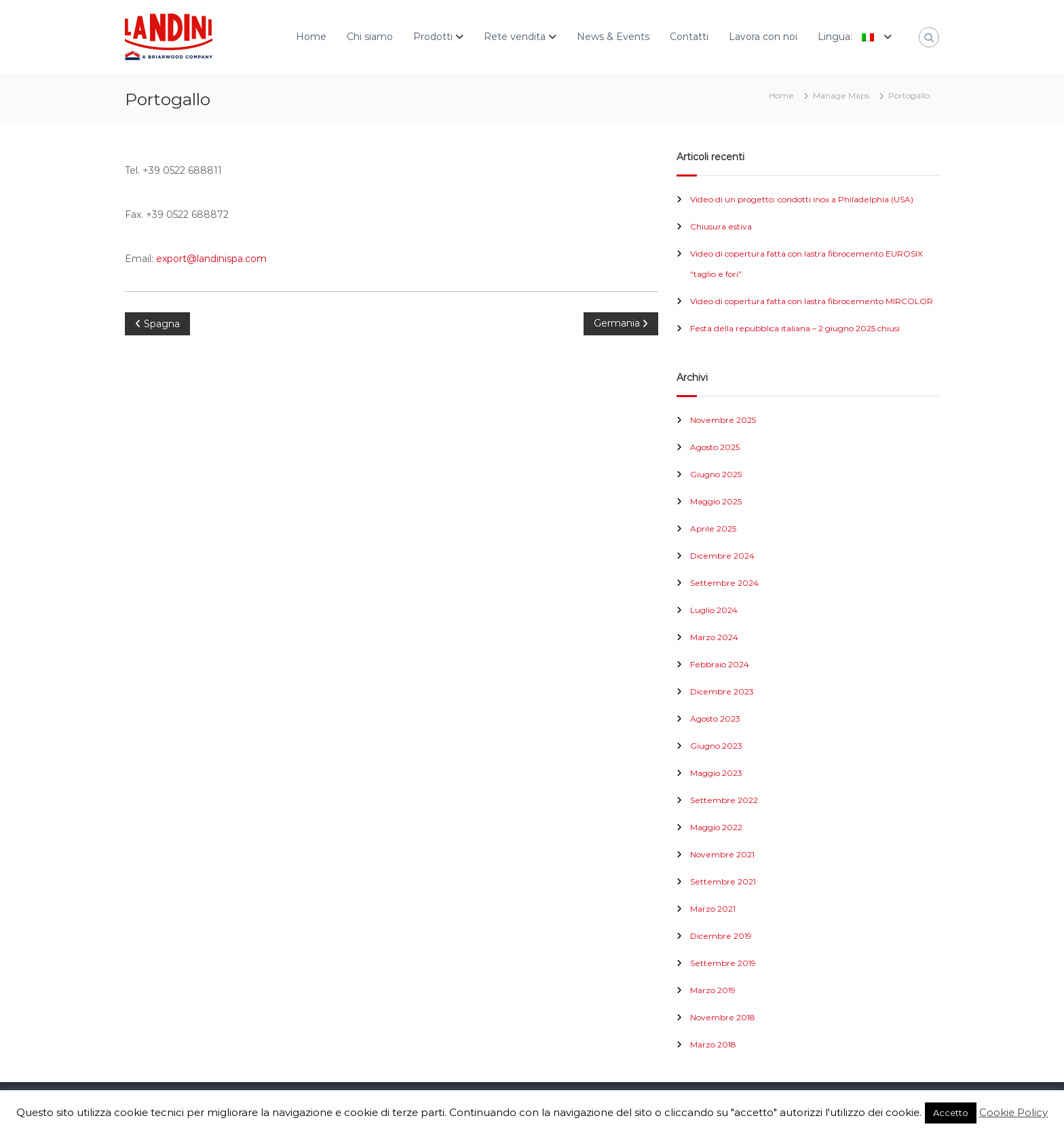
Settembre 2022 (724, 800)
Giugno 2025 (716, 474)
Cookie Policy (1013, 1112)
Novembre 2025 (723, 420)
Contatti (689, 37)
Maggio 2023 (716, 773)
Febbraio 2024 (719, 664)
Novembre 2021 (722, 854)
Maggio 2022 (716, 827)
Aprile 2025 (713, 528)
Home (311, 37)
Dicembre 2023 (722, 691)
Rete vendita (515, 37)
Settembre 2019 (723, 963)
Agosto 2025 (715, 447)
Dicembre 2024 (722, 556)
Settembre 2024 (724, 583)
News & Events (613, 37)
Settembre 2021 (723, 881)
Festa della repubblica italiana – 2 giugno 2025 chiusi (795, 328)
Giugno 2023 (716, 746)
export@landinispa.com (211, 259)
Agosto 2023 (715, 718)
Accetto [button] (950, 1112)
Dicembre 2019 (721, 936)
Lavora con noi (763, 37)
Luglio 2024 (714, 610)
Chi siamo (370, 37)
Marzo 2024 (714, 637)
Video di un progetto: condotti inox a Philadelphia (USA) (801, 199)
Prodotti (433, 37)
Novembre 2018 (722, 1017)
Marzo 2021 (713, 909)
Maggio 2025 (716, 501)
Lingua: (849, 37)
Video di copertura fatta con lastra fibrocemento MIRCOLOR (811, 301)
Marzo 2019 (713, 990)
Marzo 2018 (713, 1044)
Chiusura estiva (721, 226)
